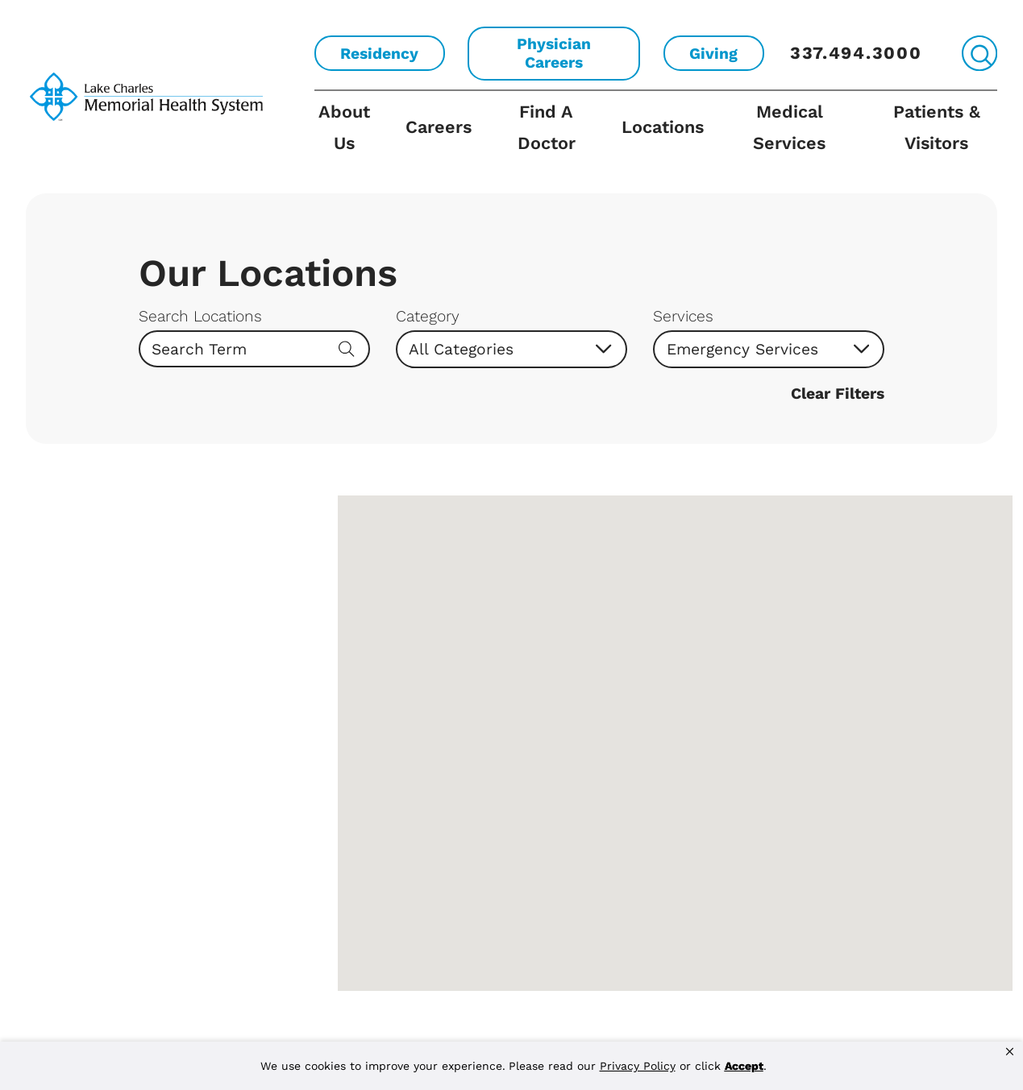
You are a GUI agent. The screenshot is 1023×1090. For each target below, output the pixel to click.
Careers (438, 127)
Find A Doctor (547, 127)
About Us (344, 127)
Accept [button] (744, 1065)
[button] (1009, 1052)
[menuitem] (351, 142)
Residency (379, 53)
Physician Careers (554, 53)
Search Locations (200, 316)
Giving (713, 53)
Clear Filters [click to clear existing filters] (837, 393)
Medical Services (789, 127)
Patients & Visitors (936, 127)
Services (683, 316)
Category (428, 316)
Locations (663, 127)
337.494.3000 (856, 53)
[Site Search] (979, 53)
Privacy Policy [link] (638, 1065)
